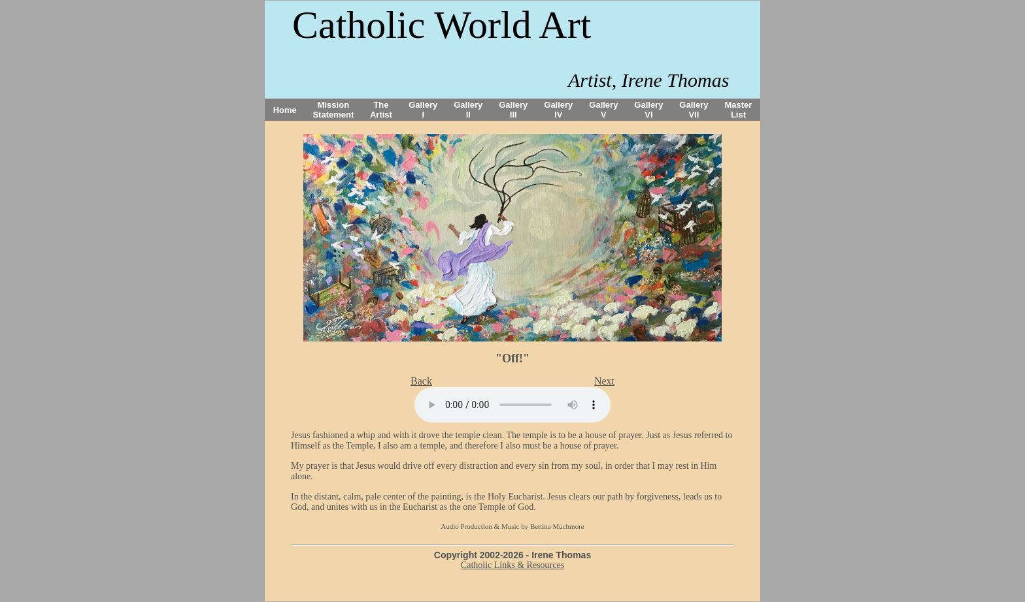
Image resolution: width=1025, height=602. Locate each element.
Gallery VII (693, 109)
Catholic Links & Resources (512, 565)
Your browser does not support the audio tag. (512, 404)
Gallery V (603, 109)
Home (285, 110)
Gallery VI (648, 109)
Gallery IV (558, 109)
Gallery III (513, 109)
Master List (738, 109)
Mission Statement (333, 109)
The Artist (381, 109)
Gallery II (468, 109)
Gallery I (423, 109)
